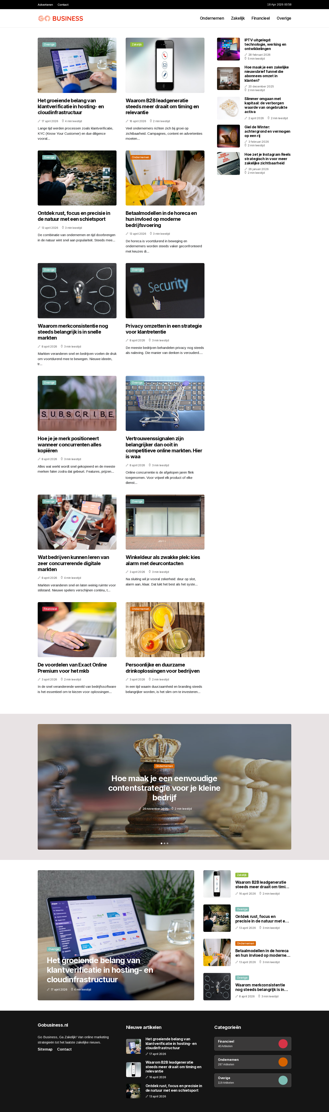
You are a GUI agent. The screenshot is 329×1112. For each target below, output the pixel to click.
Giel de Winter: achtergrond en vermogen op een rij (267, 131)
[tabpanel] (164, 787)
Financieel (261, 18)
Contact (63, 4)
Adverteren (45, 4)
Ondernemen (212, 18)
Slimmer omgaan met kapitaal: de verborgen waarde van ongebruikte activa (265, 105)
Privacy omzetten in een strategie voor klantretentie (164, 329)
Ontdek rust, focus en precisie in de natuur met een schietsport (74, 216)
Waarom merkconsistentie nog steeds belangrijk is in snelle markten (73, 332)
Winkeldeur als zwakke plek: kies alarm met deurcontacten (163, 560)
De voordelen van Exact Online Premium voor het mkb (72, 668)
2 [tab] (164, 843)
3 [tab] (167, 843)
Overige (284, 18)
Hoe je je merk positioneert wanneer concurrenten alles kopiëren (69, 444)
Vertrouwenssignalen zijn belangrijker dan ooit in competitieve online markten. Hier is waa (164, 447)
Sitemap (45, 1049)
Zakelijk (238, 18)
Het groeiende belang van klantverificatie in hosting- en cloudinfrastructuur (71, 106)
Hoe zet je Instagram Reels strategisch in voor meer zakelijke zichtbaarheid (267, 158)
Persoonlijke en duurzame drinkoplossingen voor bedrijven (162, 668)
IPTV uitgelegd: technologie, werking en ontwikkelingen (265, 44)
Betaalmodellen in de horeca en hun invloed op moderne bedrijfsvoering (161, 219)
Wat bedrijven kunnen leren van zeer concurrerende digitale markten (73, 563)
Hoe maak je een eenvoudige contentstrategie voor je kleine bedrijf (164, 788)
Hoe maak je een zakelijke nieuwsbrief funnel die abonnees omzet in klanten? (266, 74)
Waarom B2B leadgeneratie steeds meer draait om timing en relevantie (162, 106)
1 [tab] (161, 843)
